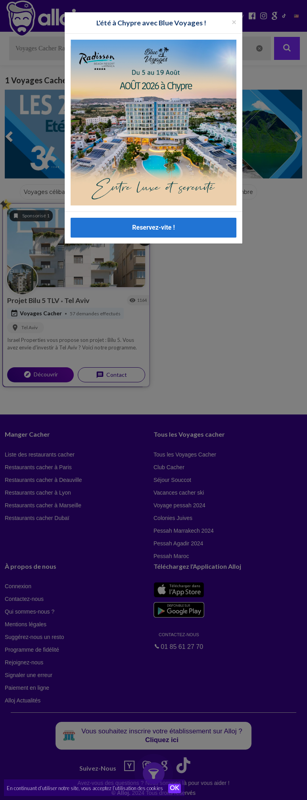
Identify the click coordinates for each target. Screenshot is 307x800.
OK (174, 788)
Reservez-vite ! (153, 227)
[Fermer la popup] (234, 21)
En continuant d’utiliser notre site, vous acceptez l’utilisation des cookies (85, 788)
